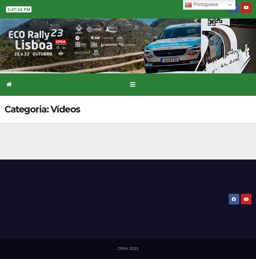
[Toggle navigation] (132, 84)
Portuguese (201, 4)
